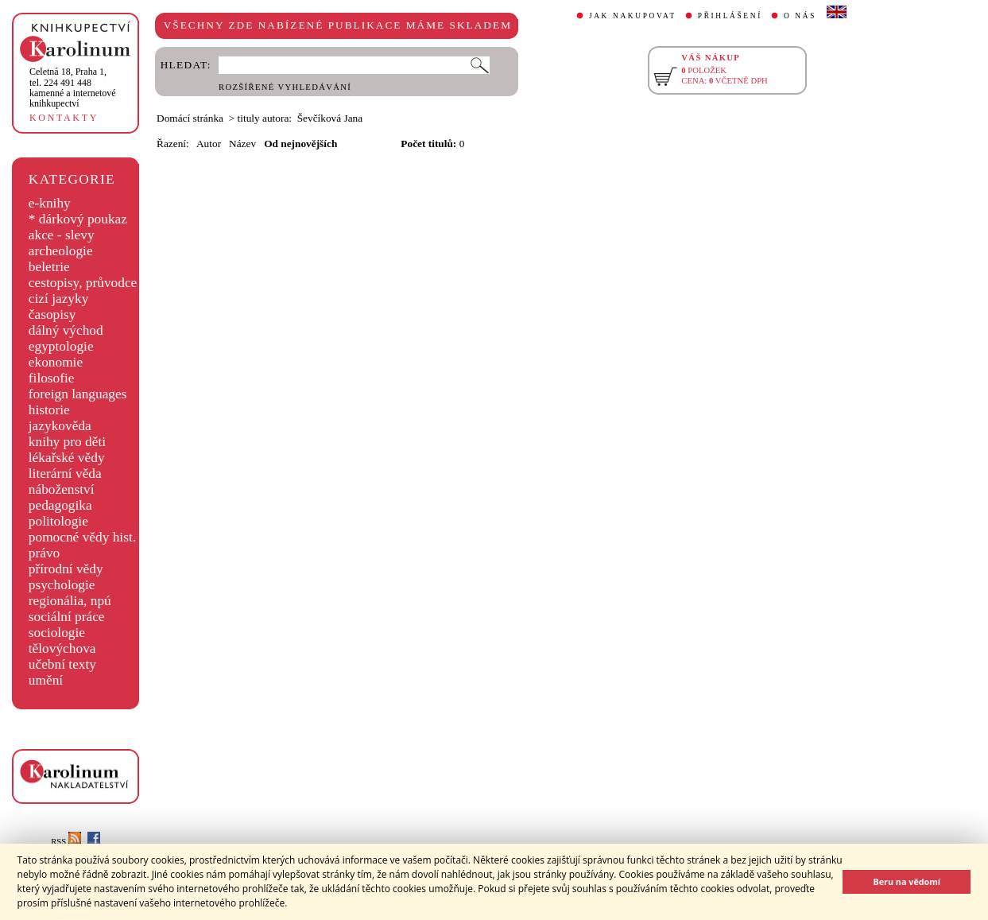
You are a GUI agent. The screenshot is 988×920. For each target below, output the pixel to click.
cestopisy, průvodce (83, 282)
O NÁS (800, 16)
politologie (58, 521)
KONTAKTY (64, 117)
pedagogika (60, 505)
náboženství (62, 489)
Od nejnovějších (300, 143)
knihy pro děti (67, 441)
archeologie (61, 250)
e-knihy (50, 203)
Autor (208, 143)
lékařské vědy (67, 457)
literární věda (65, 473)
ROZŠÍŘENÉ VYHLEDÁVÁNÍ (285, 87)
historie (49, 409)
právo (44, 553)
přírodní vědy (66, 568)
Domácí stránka (190, 118)
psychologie (62, 584)
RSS (66, 841)
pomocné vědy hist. (82, 537)
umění (46, 680)
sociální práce (67, 616)
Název (242, 143)
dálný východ (66, 330)
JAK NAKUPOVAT (632, 16)
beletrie (49, 266)
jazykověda (60, 425)
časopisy (52, 314)
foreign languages (78, 394)
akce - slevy (62, 235)
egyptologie (61, 346)
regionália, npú (70, 600)
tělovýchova (62, 648)
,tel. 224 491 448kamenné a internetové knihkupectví (72, 87)
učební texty (62, 664)
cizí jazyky (59, 298)
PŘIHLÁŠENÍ (730, 16)
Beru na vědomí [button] (906, 881)
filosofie (52, 378)
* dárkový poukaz (78, 219)
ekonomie (56, 362)
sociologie (57, 632)
